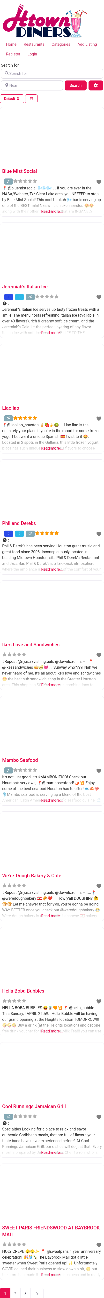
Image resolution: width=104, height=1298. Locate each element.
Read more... (52, 211)
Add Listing (87, 44)
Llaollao (10, 408)
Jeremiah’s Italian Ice (25, 287)
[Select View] (31, 98)
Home (11, 44)
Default (12, 99)
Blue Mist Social (19, 171)
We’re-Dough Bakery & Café (31, 876)
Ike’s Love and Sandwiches (30, 645)
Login (32, 54)
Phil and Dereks (19, 523)
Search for (10, 65)
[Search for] (52, 74)
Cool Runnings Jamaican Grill (34, 1106)
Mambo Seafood (20, 760)
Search (78, 85)
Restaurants (34, 44)
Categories (61, 44)
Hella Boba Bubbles (23, 991)
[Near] (32, 85)
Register (13, 54)
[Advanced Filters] (96, 85)
